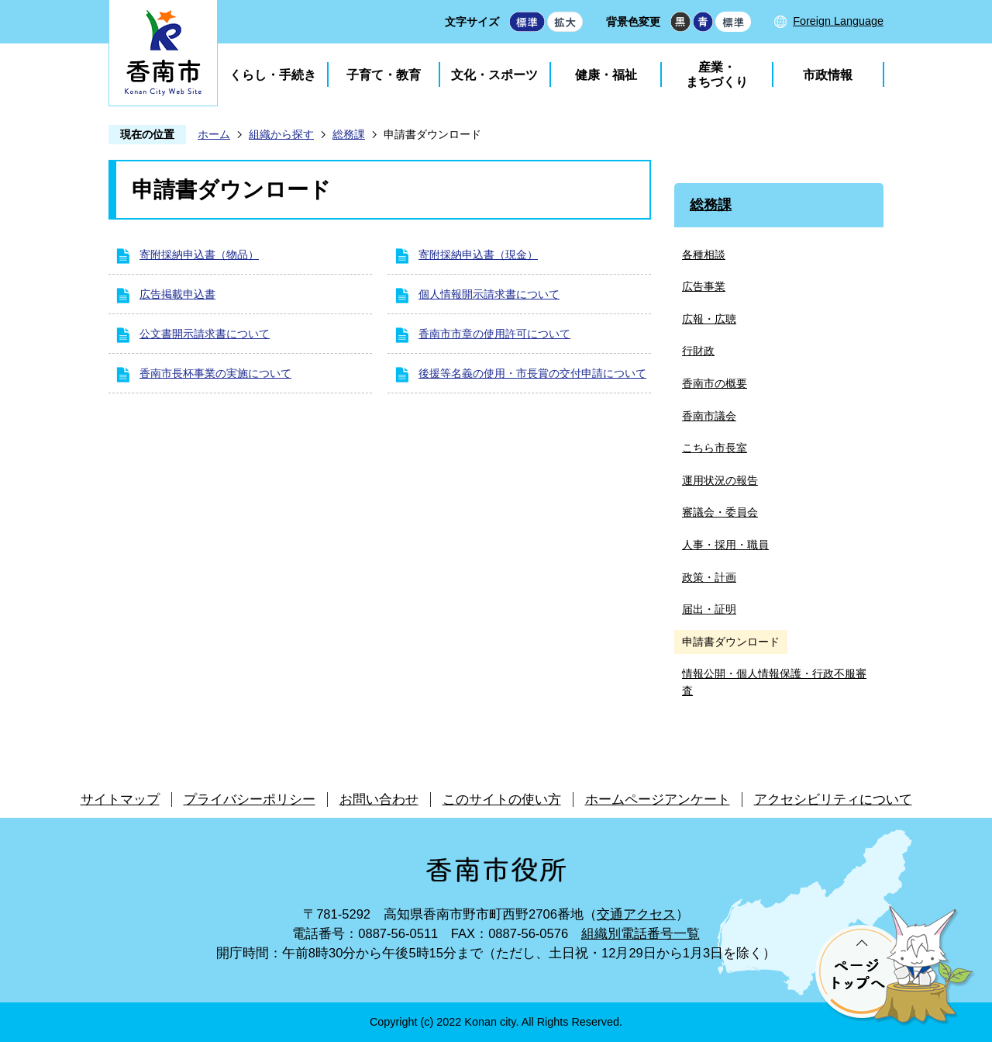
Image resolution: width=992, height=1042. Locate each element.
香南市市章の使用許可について (494, 333)
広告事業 (703, 286)
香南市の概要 (714, 383)
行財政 (698, 350)
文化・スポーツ (494, 74)
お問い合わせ (378, 799)
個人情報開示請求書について (489, 294)
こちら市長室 (714, 447)
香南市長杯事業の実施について (215, 373)
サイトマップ (120, 799)
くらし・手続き (272, 74)
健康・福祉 (606, 74)
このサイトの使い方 (502, 799)
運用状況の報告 (720, 480)
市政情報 (827, 74)
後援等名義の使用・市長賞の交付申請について (532, 373)
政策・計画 (709, 577)
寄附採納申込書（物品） (199, 254)
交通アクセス (636, 914)
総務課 (348, 134)
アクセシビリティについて (833, 799)
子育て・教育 (383, 74)
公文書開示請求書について (205, 333)
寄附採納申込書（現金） (478, 254)
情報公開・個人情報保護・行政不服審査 (774, 682)
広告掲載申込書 (177, 294)
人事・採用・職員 (725, 544)
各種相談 (703, 254)
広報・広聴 (709, 319)
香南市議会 (709, 416)
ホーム (214, 134)
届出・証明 (709, 609)
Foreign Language (838, 21)
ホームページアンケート (657, 799)
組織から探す (281, 134)
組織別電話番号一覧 (640, 933)
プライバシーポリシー (249, 799)
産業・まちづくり (717, 74)
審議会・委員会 (720, 512)
